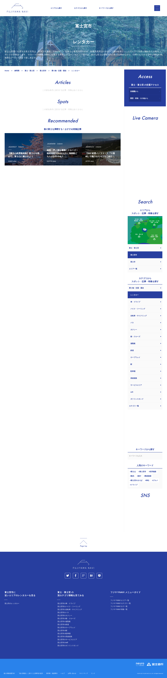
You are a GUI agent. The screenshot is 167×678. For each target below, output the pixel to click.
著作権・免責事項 (51, 673)
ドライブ (134, 485)
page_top (83, 542)
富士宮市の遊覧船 (64, 621)
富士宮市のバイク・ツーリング (69, 606)
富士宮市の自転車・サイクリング (70, 609)
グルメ (155, 480)
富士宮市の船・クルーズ (66, 618)
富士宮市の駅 (62, 630)
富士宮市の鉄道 (63, 624)
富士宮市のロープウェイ (66, 627)
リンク (93, 673)
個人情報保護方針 (9, 673)
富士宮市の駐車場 (64, 633)
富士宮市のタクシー (65, 615)
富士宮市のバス (63, 612)
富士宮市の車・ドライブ (66, 603)
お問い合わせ (72, 673)
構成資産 (148, 476)
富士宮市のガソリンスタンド (68, 645)
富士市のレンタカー (12, 603)
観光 (132, 476)
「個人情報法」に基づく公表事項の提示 (30, 673)
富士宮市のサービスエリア (67, 639)
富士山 (133, 472)
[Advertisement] (63, 188)
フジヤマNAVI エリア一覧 (119, 600)
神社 (147, 480)
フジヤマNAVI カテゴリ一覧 (120, 603)
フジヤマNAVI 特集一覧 (119, 609)
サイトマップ (83, 673)
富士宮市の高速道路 (65, 636)
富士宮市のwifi (63, 642)
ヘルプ (63, 673)
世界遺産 (153, 472)
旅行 (139, 476)
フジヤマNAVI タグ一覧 (119, 606)
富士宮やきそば (136, 480)
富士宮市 (143, 472)
